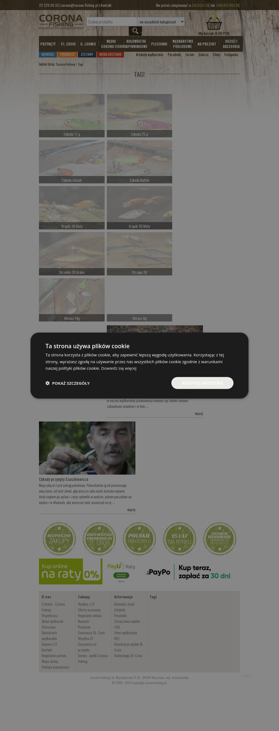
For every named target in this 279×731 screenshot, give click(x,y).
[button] (68, 383)
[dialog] (139, 365)
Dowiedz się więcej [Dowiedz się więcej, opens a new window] (119, 368)
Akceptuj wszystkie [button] (202, 382)
